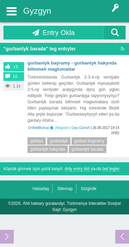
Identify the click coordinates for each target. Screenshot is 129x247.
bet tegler (111, 168)
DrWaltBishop (38, 128)
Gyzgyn (37, 10)
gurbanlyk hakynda (47, 149)
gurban (36, 141)
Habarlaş (40, 188)
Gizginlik (88, 188)
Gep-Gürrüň (81, 128)
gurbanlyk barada (88, 149)
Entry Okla (59, 32)
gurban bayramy (89, 141)
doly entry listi (77, 168)
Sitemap (65, 188)
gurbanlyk (59, 141)
